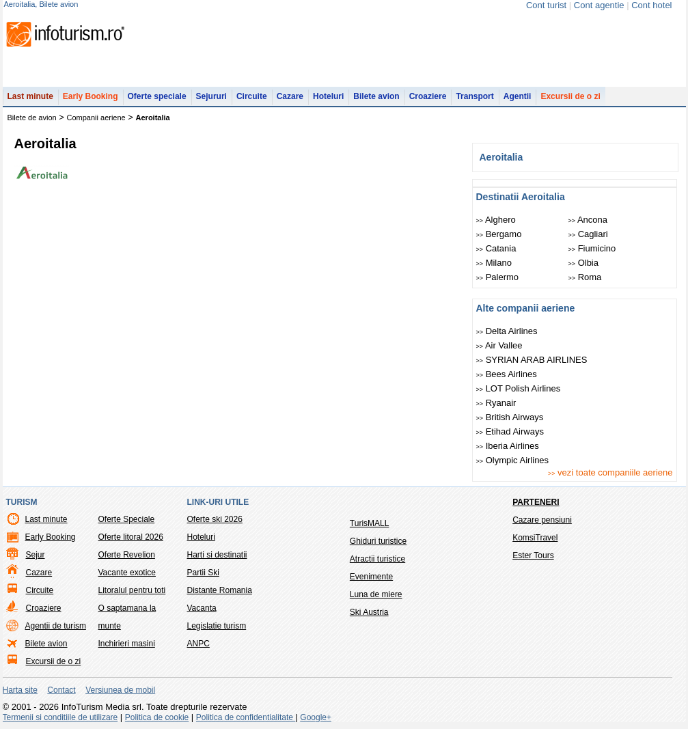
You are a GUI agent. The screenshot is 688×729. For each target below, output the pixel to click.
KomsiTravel (535, 537)
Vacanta (202, 608)
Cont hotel (651, 5)
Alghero (496, 220)
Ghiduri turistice (378, 541)
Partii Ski (203, 572)
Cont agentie (599, 5)
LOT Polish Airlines (518, 388)
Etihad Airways (510, 431)
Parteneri (535, 502)
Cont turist (546, 5)
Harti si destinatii (217, 555)
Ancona (588, 220)
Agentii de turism (55, 626)
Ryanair (496, 403)
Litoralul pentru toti (132, 590)
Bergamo (499, 234)
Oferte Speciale (126, 519)
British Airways (510, 417)
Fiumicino (592, 248)
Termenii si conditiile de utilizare (60, 717)
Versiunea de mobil (120, 690)
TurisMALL (369, 523)
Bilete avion (376, 96)
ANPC (198, 643)
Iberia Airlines (507, 446)
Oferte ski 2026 (215, 519)
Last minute (30, 96)
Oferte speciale (157, 96)
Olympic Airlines (512, 460)
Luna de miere (376, 594)
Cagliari (588, 234)
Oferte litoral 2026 (130, 537)
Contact (61, 690)
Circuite (251, 96)
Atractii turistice (377, 559)
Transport (474, 96)
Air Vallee (499, 345)
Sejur (35, 555)
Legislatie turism (217, 626)
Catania (496, 248)
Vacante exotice (127, 572)
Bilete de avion (32, 117)
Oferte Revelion (126, 555)
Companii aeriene (96, 117)
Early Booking (90, 96)
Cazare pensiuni (542, 520)
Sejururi (211, 96)
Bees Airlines (506, 374)
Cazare (290, 96)
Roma (585, 277)
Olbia (583, 263)
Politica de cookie (157, 717)
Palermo (497, 277)
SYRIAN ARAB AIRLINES (532, 360)
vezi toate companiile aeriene (610, 472)
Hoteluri (328, 96)
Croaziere (428, 96)
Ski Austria (369, 612)
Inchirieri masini (126, 643)
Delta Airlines (507, 331)
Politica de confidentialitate (245, 717)
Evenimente (371, 576)
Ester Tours (532, 555)
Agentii (518, 96)
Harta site (20, 690)
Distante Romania (219, 590)
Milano (494, 263)
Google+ (315, 717)
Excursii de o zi (570, 96)
